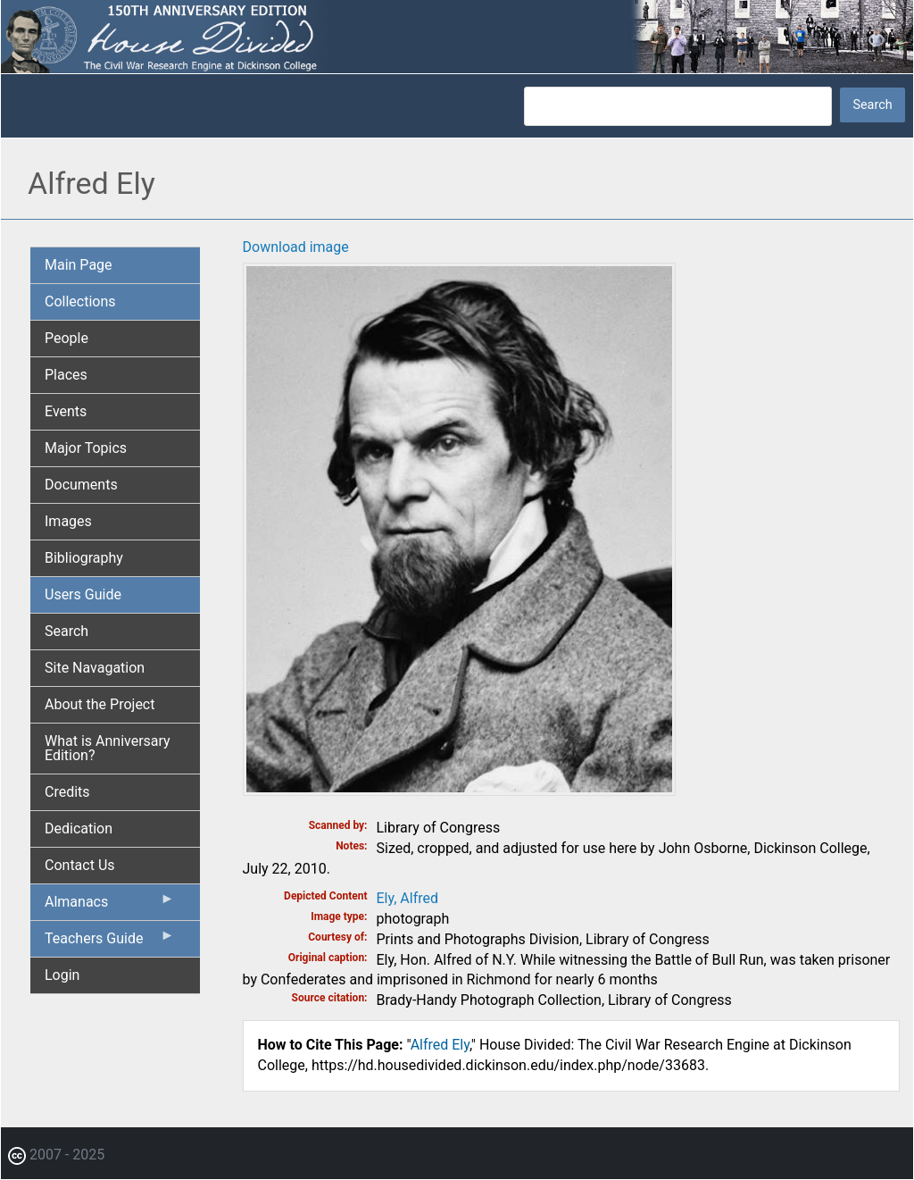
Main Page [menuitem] (78, 264)
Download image (296, 247)
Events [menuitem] (66, 411)
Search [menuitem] (66, 631)
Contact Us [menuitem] (80, 865)
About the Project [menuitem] (99, 704)
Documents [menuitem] (81, 484)
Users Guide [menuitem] (83, 594)
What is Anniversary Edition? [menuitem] (107, 748)
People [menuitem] (66, 338)
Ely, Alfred (408, 898)
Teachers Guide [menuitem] (109, 942)
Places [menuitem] (66, 374)
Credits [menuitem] (67, 791)
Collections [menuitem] (80, 301)
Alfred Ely (440, 1044)
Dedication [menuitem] (78, 828)
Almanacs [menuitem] (109, 905)
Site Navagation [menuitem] (95, 667)
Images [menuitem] (68, 521)
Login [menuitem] (62, 975)
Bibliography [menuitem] (84, 557)
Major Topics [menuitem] (86, 447)
